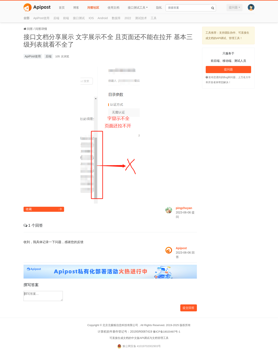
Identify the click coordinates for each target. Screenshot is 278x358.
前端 (66, 18)
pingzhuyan (184, 208)
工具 (154, 18)
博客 (76, 7)
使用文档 (113, 7)
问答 (30, 28)
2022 (128, 18)
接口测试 (79, 18)
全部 (26, 18)
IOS (91, 18)
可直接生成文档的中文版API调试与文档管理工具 (139, 338)
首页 (62, 7)
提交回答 (188, 307)
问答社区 (93, 7)
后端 (56, 18)
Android (102, 18)
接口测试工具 (136, 7)
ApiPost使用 (41, 18)
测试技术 (141, 18)
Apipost (181, 248)
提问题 (233, 7)
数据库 (116, 18)
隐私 (159, 7)
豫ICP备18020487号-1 (166, 331)
